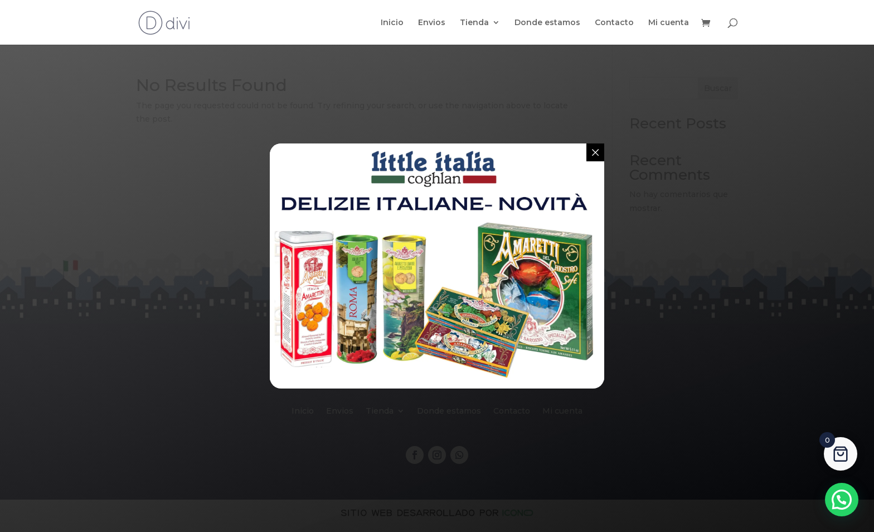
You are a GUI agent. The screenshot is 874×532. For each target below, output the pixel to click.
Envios (431, 22)
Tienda (474, 22)
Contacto (614, 22)
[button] (841, 499)
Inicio (392, 22)
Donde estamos (547, 22)
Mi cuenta (668, 22)
